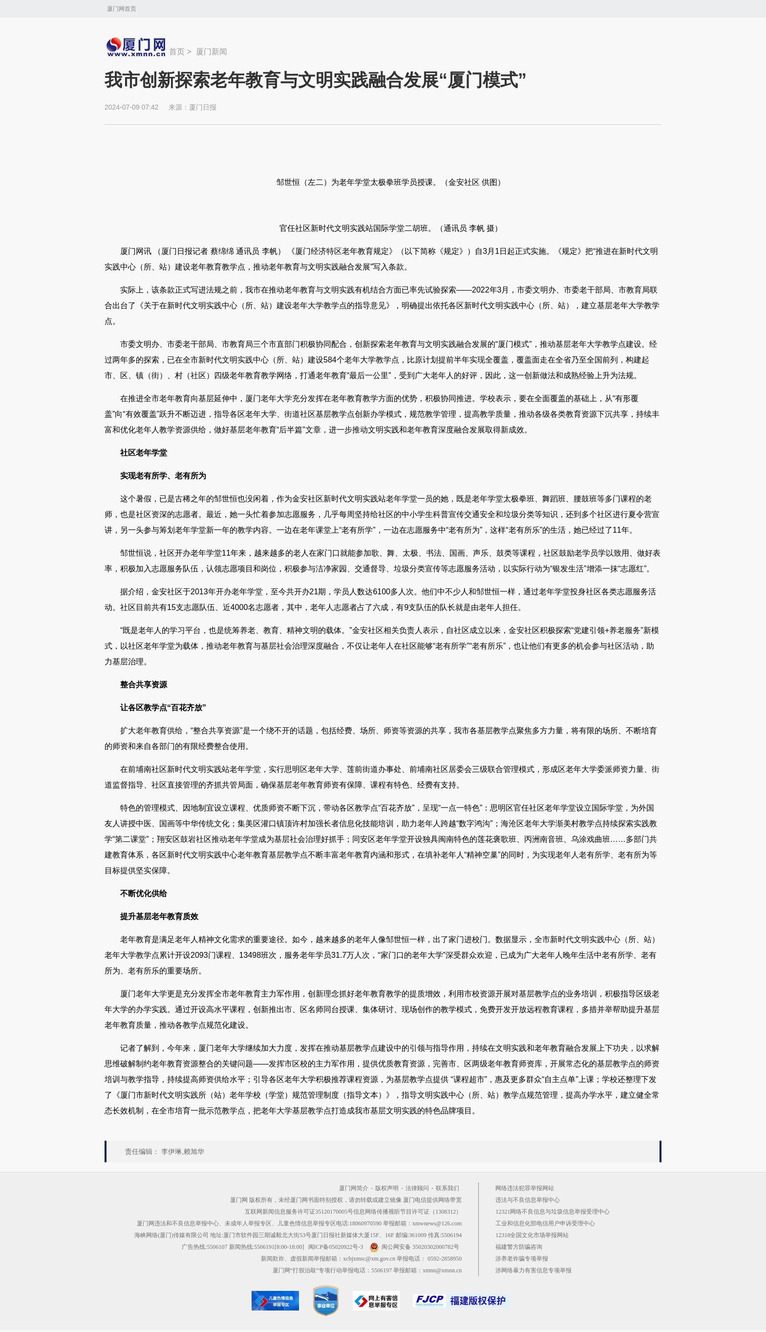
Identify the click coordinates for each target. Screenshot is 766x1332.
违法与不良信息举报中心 (527, 1200)
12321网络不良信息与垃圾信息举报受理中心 (552, 1211)
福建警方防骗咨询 (518, 1246)
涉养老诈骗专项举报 (521, 1258)
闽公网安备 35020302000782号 (414, 1246)
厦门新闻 (211, 51)
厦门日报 (202, 107)
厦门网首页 (121, 8)
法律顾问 (417, 1188)
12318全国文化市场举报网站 (532, 1235)
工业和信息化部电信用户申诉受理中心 (545, 1223)
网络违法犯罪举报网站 (524, 1188)
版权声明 (387, 1188)
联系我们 (447, 1188)
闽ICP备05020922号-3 (335, 1246)
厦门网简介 (353, 1188)
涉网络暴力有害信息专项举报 (533, 1270)
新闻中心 (137, 47)
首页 (177, 51)
